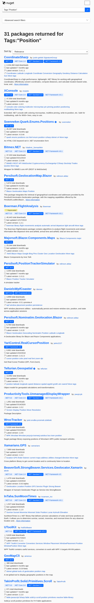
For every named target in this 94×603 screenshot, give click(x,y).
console (9, 107)
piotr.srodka (32, 420)
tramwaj (36, 435)
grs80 (55, 384)
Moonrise (23, 512)
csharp (48, 137)
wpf (7, 305)
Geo (45, 253)
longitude (24, 384)
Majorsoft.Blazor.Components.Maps (29, 238)
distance (37, 384)
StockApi (67, 163)
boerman (10, 225)
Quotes (7, 166)
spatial (44, 384)
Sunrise (9, 512)
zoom (37, 358)
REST (15, 163)
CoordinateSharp (16, 57)
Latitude (20, 73)
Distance (74, 73)
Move (29, 410)
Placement (55, 543)
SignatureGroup (50, 57)
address (44, 458)
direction (65, 458)
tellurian (44, 369)
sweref (64, 384)
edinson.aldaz (62, 176)
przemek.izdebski (44, 420)
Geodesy (66, 73)
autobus (43, 435)
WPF (8, 543)
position (57, 107)
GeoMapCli (12, 555)
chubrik (26, 91)
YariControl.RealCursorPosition (26, 343)
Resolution (36, 410)
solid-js (33, 597)
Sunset (16, 512)
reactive (60, 597)
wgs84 (50, 384)
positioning (65, 107)
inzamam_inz (46, 497)
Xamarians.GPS (15, 445)
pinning (50, 107)
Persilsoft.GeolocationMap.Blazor (28, 175)
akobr (6, 471)
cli (23, 571)
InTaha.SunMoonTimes (20, 496)
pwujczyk (78, 394)
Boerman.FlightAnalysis (21, 206)
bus (48, 435)
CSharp (60, 163)
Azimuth (56, 512)
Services (39, 543)
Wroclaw (22, 435)
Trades (75, 163)
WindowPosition (10, 546)
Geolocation (17, 191)
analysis (38, 225)
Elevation (64, 512)
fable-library (68, 597)
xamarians (35, 446)
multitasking (9, 109)
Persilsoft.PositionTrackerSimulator (29, 263)
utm (59, 384)
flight (22, 225)
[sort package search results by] (50, 52)
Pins (35, 253)
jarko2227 (58, 343)
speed (30, 384)
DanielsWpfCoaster (18, 289)
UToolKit (10, 527)
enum (35, 137)
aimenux (28, 556)
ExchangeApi (50, 163)
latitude (16, 384)
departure (60, 225)
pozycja (29, 435)
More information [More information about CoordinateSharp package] (21, 84)
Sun (5, 76)
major (79, 238)
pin (45, 107)
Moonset (31, 512)
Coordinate (37, 73)
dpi (41, 358)
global (14, 571)
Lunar (50, 512)
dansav (39, 289)
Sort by (7, 51)
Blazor (9, 191)
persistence (37, 305)
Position (31, 191)
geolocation (29, 571)
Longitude (28, 73)
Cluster (40, 253)
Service (39, 486)
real (29, 358)
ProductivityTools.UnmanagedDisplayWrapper (37, 394)
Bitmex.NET (12, 147)
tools (20, 571)
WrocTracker (13, 419)
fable (27, 597)
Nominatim (36, 333)
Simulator (30, 279)
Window (46, 543)
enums (14, 137)
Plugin (45, 486)
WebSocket (27, 163)
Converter (21, 543)
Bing (31, 253)
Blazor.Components (68, 238)
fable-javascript (12, 597)
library (16, 225)
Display (16, 410)
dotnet (54, 137)
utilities (51, 458)
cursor (9, 358)
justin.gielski (38, 57)
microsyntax (39, 107)
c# (58, 137)
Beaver (58, 486)
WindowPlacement (67, 543)
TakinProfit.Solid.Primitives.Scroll (28, 581)
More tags (12, 76)
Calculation (83, 73)
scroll (38, 597)
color (15, 107)
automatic (46, 225)
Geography (57, 73)
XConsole (11, 90)
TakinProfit (61, 581)
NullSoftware (26, 527)
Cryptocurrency (38, 163)
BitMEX (9, 163)
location (9, 458)
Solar (38, 512)
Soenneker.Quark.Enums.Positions (29, 121)
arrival (53, 225)
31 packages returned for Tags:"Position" (34, 37)
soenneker (66, 122)
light (66, 225)
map (43, 571)
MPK (8, 435)
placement (21, 305)
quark (8, 137)
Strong (51, 486)
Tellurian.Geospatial (18, 368)
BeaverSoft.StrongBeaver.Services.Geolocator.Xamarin (43, 467)
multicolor (29, 107)
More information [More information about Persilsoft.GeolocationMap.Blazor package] (33, 200)
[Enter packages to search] (43, 10)
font (33, 358)
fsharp (22, 597)
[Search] (87, 10)
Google (25, 253)
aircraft (71, 225)
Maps (25, 191)
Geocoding (27, 333)
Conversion (47, 73)
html (31, 137)
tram (53, 435)
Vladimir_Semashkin (34, 147)
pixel (26, 358)
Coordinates (11, 73)
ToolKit (14, 543)
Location (51, 253)
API (20, 163)
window (13, 305)
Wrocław (14, 435)
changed (58, 458)
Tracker (22, 279)
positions (21, 137)
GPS (15, 458)
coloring (21, 107)
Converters (30, 543)
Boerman (47, 206)
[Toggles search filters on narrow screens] (87, 20)
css (27, 137)
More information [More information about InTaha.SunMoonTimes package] (23, 521)
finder (20, 458)
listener (26, 458)
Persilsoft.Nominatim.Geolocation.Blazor (33, 317)
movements (29, 225)
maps (38, 458)
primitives (52, 597)
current (33, 458)
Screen (9, 410)
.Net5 (8, 253)
